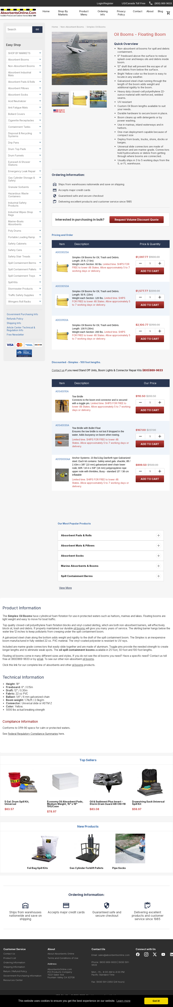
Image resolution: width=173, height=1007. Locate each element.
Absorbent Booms (18, 59)
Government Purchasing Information (22, 975)
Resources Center (13, 980)
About (150, 11)
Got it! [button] (156, 1001)
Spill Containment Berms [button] (76, 576)
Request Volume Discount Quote (137, 219)
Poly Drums (14, 230)
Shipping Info (14, 323)
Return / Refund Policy (15, 971)
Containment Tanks (19, 126)
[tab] (110, 535)
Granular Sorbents (18, 187)
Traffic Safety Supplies (21, 295)
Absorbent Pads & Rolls (21, 81)
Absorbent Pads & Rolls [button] (76, 535)
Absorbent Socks (18, 94)
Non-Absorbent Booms (21, 66)
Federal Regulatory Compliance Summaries (33, 733)
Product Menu (83, 13)
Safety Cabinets (17, 243)
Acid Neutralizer (17, 101)
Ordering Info (103, 13)
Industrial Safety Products (17, 204)
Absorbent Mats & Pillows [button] (77, 545)
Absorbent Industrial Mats (19, 74)
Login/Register (105, 3)
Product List (9, 958)
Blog (160, 11)
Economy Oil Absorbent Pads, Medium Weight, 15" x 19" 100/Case (65, 804)
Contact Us (9, 953)
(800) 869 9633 (160, 3)
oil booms (80, 628)
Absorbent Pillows (18, 88)
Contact (137, 11)
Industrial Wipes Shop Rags (20, 213)
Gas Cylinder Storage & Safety (21, 179)
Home (46, 11)
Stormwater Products (20, 288)
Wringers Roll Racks (19, 301)
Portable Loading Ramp (21, 237)
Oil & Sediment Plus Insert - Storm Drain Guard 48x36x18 (108, 802)
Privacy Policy (121, 13)
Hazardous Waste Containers (18, 195)
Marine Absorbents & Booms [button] (79, 565)
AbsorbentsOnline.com (60, 969)
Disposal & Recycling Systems (20, 135)
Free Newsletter (15, 334)
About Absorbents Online (61, 953)
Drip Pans (13, 142)
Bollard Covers (16, 114)
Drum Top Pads (17, 149)
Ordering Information (14, 962)
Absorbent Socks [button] (72, 555)
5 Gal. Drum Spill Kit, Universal (17, 802)
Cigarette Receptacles (21, 120)
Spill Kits (13, 282)
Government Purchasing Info (22, 314)
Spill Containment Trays (21, 275)
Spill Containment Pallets (22, 269)
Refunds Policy (15, 318)
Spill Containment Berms (22, 262)
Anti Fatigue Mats (18, 107)
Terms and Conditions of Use (63, 958)
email (40, 659)
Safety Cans (15, 250)
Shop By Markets (63, 13)
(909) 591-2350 (104, 981)
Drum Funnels (16, 155)
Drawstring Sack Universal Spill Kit (148, 802)
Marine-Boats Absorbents (16, 223)
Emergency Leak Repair (21, 171)
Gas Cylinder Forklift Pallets (86, 868)
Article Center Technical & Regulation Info (21, 329)
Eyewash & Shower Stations (19, 163)
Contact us (58, 370)
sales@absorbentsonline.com (114, 955)
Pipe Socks (119, 868)
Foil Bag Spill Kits (37, 868)
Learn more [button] (123, 1000)
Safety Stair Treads (19, 256)
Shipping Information (14, 966)
